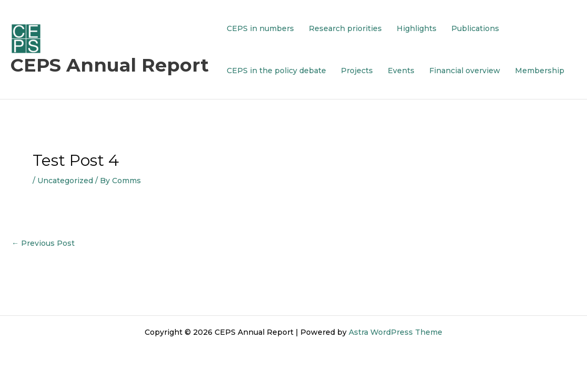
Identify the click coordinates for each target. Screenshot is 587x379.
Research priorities (345, 28)
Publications (475, 28)
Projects (357, 70)
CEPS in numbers (260, 28)
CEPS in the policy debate (276, 70)
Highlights (417, 28)
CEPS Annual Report (110, 65)
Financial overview (464, 70)
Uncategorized (65, 180)
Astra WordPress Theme (395, 332)
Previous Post (43, 243)
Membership (539, 70)
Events (401, 70)
